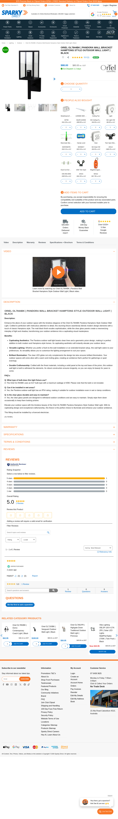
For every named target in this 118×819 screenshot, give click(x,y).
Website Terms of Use (50, 719)
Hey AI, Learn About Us (50, 735)
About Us (70, 5)
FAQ (43, 699)
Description (18, 242)
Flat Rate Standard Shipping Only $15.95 (16, 5)
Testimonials (46, 683)
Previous (1, 635)
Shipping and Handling (50, 706)
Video (6, 242)
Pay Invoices (76, 689)
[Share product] (68, 57)
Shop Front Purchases (50, 680)
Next (117, 635)
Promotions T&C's (48, 673)
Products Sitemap (48, 728)
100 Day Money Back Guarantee (34, 5)
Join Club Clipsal (48, 702)
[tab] (6, 242)
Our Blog (44, 690)
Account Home (77, 683)
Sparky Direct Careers (50, 732)
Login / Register (110, 5)
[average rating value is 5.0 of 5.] (79, 57)
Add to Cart (87, 211)
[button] (7, 24)
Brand (43, 696)
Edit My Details (77, 696)
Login (73, 673)
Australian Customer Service (55, 5)
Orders (73, 686)
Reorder (74, 692)
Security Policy (47, 715)
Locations (45, 722)
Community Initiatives (50, 693)
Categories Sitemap (49, 725)
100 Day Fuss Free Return (52, 709)
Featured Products (48, 686)
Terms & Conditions (85, 242)
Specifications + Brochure (61, 242)
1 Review (26, 584)
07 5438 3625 (96, 673)
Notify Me (102, 651)
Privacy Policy (47, 712)
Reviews (42, 242)
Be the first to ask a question (20, 605)
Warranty (31, 242)
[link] (11, 584)
